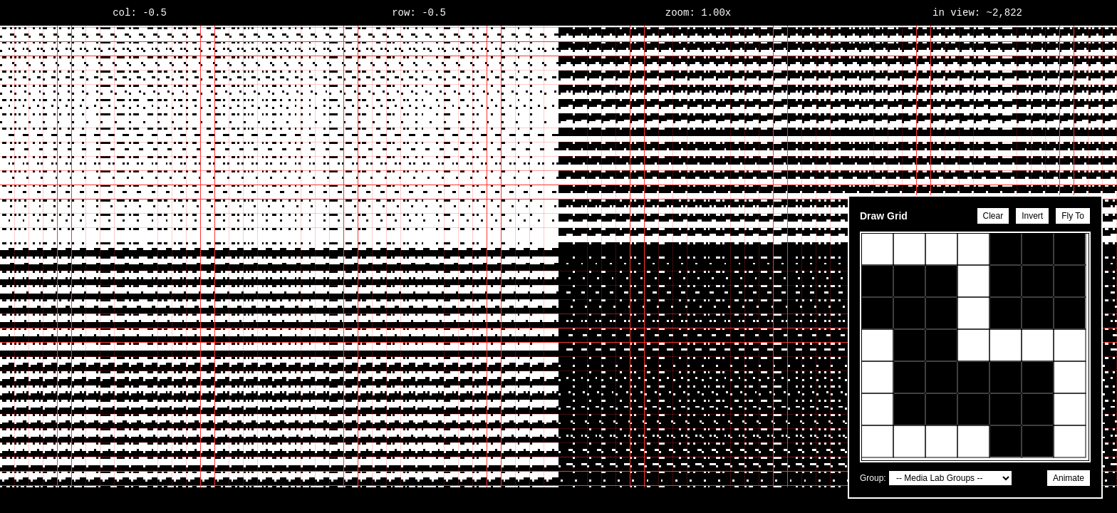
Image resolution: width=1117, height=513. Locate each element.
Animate (1068, 478)
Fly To (1072, 216)
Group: (873, 478)
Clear (993, 216)
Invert (1032, 216)
